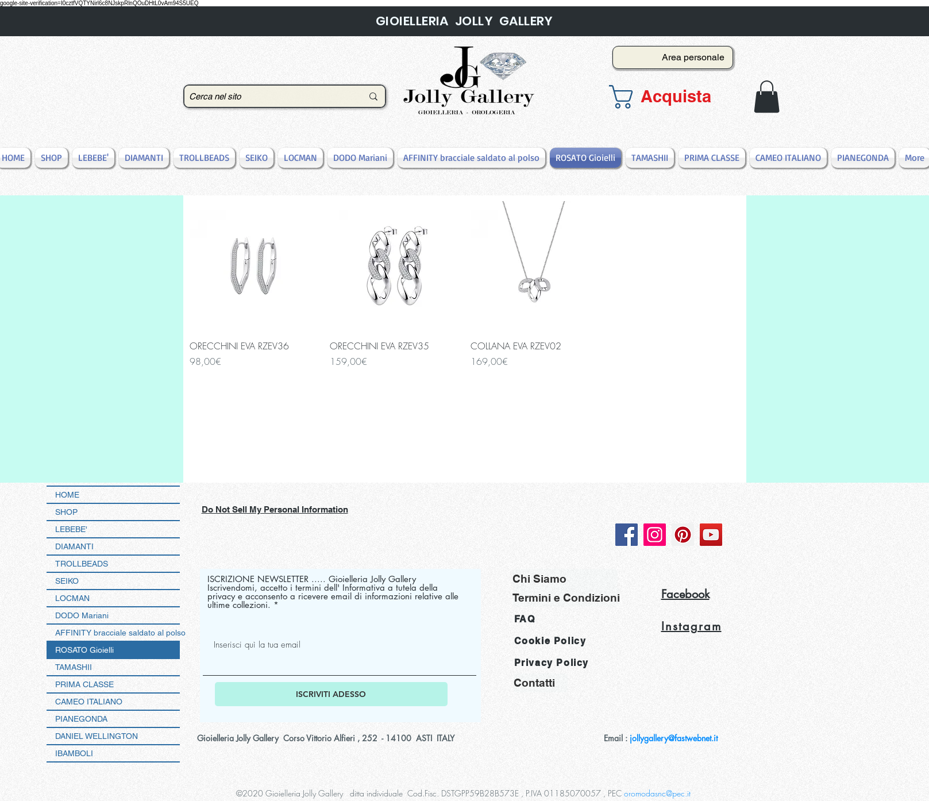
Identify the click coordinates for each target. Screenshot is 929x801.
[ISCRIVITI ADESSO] (331, 694)
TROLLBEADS (81, 563)
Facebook (685, 594)
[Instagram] (654, 534)
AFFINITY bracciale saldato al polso (117, 632)
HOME (67, 494)
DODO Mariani (82, 615)
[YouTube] (711, 534)
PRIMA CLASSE (84, 684)
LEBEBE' (71, 529)
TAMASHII (73, 667)
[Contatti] (541, 682)
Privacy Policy (551, 662)
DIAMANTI (74, 546)
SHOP (66, 512)
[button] (669, 97)
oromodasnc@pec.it (657, 793)
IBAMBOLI (74, 753)
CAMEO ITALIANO (88, 701)
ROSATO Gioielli (84, 649)
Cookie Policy (550, 641)
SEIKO (67, 581)
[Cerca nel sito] (267, 96)
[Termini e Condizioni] (566, 597)
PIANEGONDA (81, 718)
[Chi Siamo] (565, 578)
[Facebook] (626, 534)
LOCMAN (72, 598)
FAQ (524, 619)
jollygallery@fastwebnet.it (674, 738)
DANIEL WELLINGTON (96, 736)
